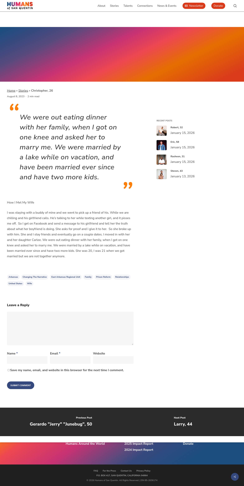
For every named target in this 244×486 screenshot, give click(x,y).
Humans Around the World (85, 444)
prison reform (103, 276)
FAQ (96, 470)
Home (11, 91)
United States (15, 283)
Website (99, 353)
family (88, 276)
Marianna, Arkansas (34, 65)
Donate (188, 444)
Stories (23, 91)
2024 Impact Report (138, 450)
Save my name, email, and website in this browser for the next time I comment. (67, 370)
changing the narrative (35, 276)
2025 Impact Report (138, 444)
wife (29, 283)
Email (55, 353)
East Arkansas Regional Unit (36, 59)
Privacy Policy (143, 470)
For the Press (109, 470)
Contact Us (126, 470)
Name (12, 353)
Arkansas (13, 276)
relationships (122, 276)
